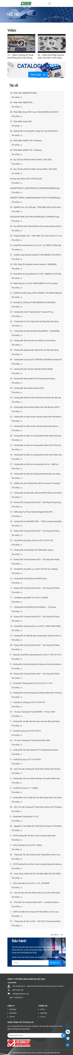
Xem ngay (38, 74)
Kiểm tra (54, 963)
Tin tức (41, 1017)
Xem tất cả (56, 935)
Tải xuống (16, 97)
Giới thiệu (11, 1009)
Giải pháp (42, 1013)
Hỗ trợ (41, 1009)
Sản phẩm (12, 1013)
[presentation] (64, 43)
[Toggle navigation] (49, 3)
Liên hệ (11, 1017)
